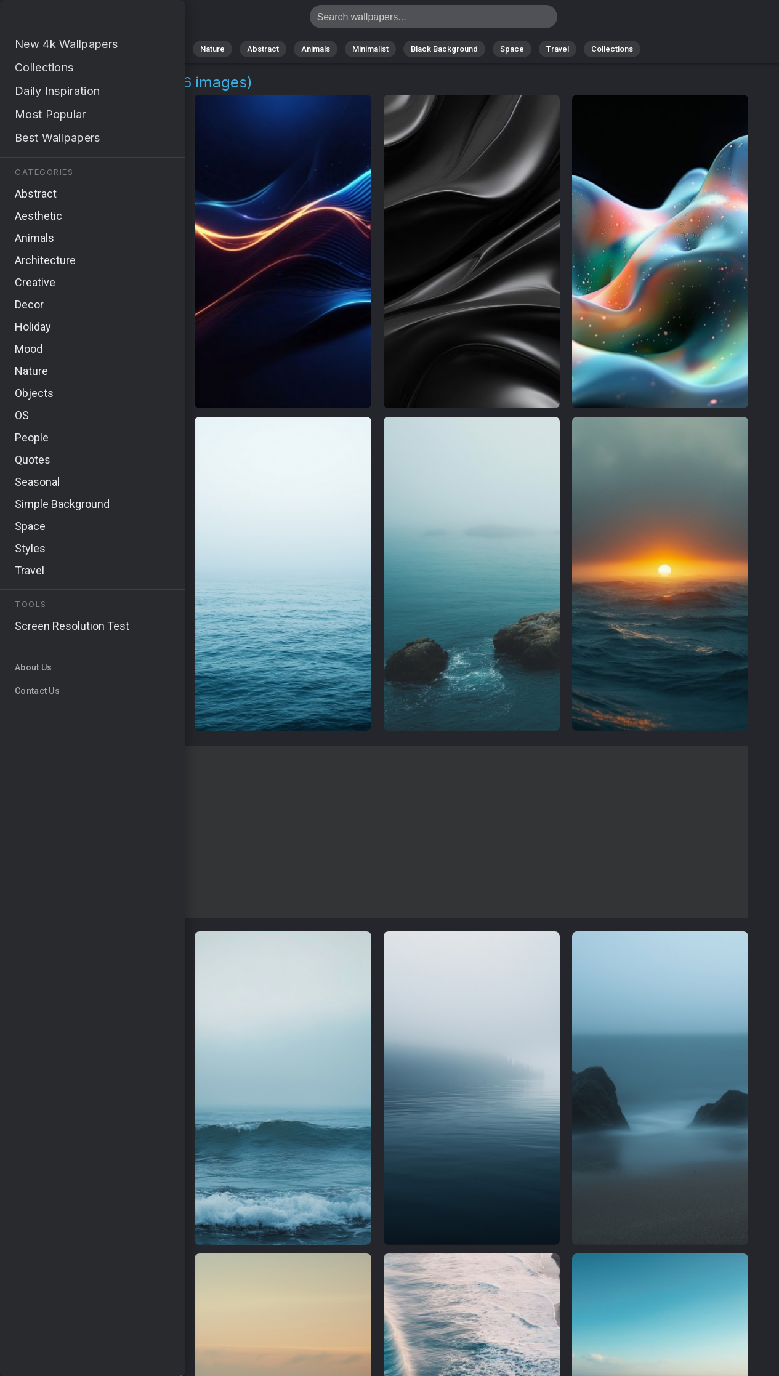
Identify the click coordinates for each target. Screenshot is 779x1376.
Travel (557, 49)
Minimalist (370, 49)
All (173, 49)
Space (512, 49)
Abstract (263, 49)
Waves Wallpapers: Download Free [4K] (74, 20)
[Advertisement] (377, 832)
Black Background (444, 49)
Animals (315, 49)
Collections (612, 49)
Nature (212, 49)
